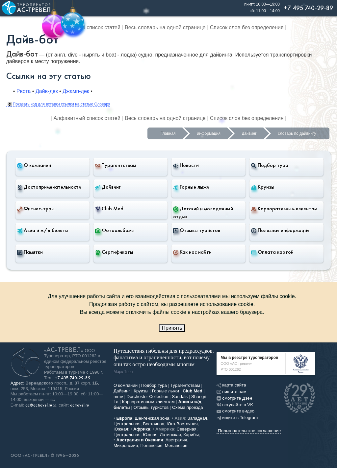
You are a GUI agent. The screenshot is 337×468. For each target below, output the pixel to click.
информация (209, 133)
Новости (186, 165)
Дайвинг (107, 187)
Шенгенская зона (152, 418)
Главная (168, 133)
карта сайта (231, 385)
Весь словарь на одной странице (165, 27)
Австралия (176, 439)
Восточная (153, 423)
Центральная (127, 423)
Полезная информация (280, 230)
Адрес (17, 383)
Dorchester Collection (147, 396)
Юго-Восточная (182, 423)
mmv (118, 396)
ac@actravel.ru (38, 405)
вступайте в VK (235, 404)
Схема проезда (187, 407)
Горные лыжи (191, 187)
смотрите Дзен (234, 398)
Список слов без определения (247, 27)
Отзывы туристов (196, 230)
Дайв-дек (47, 91)
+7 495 (73, 377)
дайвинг (249, 133)
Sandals (180, 396)
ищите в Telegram (237, 417)
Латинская (170, 434)
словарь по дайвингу (297, 133)
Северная (187, 429)
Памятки (30, 252)
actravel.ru (79, 405)
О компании (34, 165)
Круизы (262, 187)
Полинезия (152, 445)
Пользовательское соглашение (249, 430)
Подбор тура (269, 165)
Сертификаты (114, 252)
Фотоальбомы (115, 230)
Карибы (191, 434)
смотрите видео (235, 411)
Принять (172, 328)
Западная (197, 418)
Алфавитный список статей (87, 27)
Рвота (23, 91)
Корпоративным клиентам (284, 208)
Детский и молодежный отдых (203, 212)
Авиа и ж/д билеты (42, 230)
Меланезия (176, 445)
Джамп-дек (76, 91)
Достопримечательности (49, 187)
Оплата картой (272, 252)
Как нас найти (192, 252)
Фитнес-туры (36, 208)
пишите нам (231, 391)
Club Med (109, 208)
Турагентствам (115, 165)
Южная (121, 429)
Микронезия (126, 445)
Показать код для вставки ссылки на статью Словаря (59, 104)
